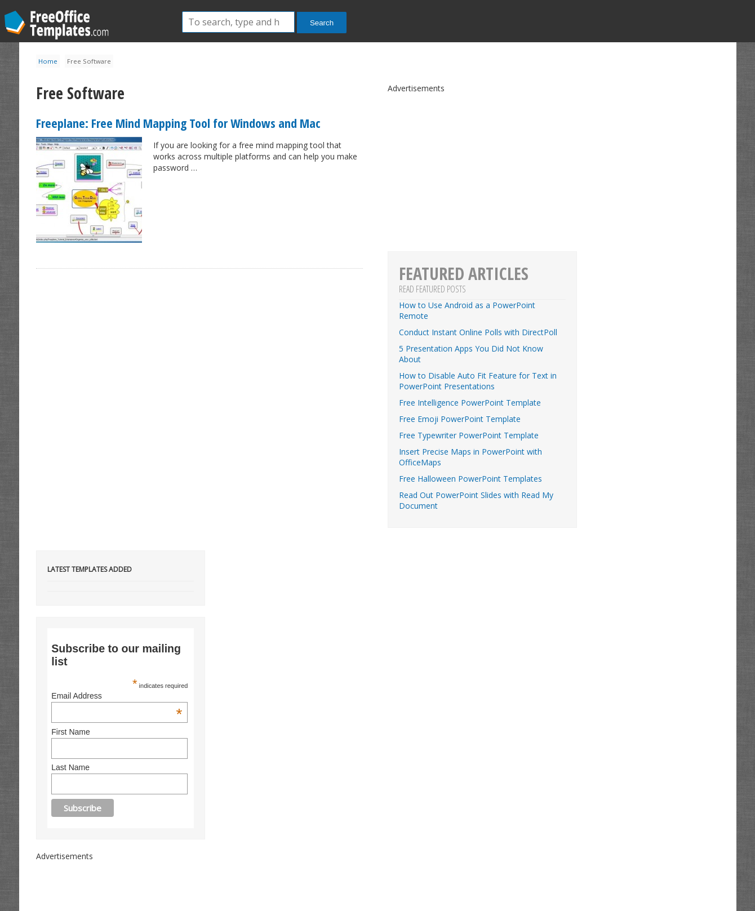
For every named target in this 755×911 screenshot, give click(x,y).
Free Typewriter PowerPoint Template (469, 435)
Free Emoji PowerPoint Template (460, 419)
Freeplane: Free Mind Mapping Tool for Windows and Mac (178, 122)
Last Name (70, 767)
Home (47, 61)
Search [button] (322, 23)
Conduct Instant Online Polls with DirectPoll (478, 332)
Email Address (116, 695)
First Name (70, 731)
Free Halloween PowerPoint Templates (470, 478)
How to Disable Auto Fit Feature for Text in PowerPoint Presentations (478, 381)
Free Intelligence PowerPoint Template (470, 402)
